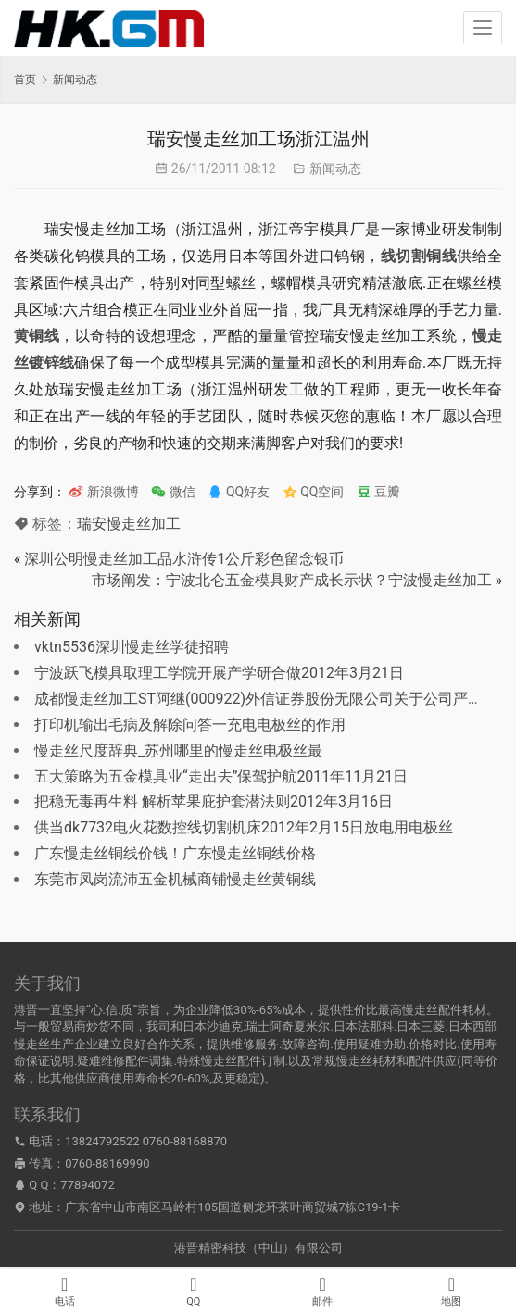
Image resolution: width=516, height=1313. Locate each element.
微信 (173, 491)
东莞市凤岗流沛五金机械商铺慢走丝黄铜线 (175, 879)
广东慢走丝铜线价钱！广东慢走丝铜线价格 (175, 853)
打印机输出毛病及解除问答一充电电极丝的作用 (190, 724)
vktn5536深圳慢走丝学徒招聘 (131, 647)
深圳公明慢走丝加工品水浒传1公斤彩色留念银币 (184, 559)
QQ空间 (314, 491)
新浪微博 (103, 491)
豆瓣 (378, 491)
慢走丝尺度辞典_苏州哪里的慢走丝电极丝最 (178, 750)
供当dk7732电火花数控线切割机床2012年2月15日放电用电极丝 (243, 827)
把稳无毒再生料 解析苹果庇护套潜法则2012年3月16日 (213, 801)
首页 (25, 79)
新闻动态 (335, 168)
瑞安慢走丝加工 (129, 523)
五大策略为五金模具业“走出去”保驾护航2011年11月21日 (221, 776)
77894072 (87, 1185)
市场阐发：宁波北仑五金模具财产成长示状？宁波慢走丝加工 (292, 580)
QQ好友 (239, 491)
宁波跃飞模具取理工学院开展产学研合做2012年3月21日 (219, 673)
